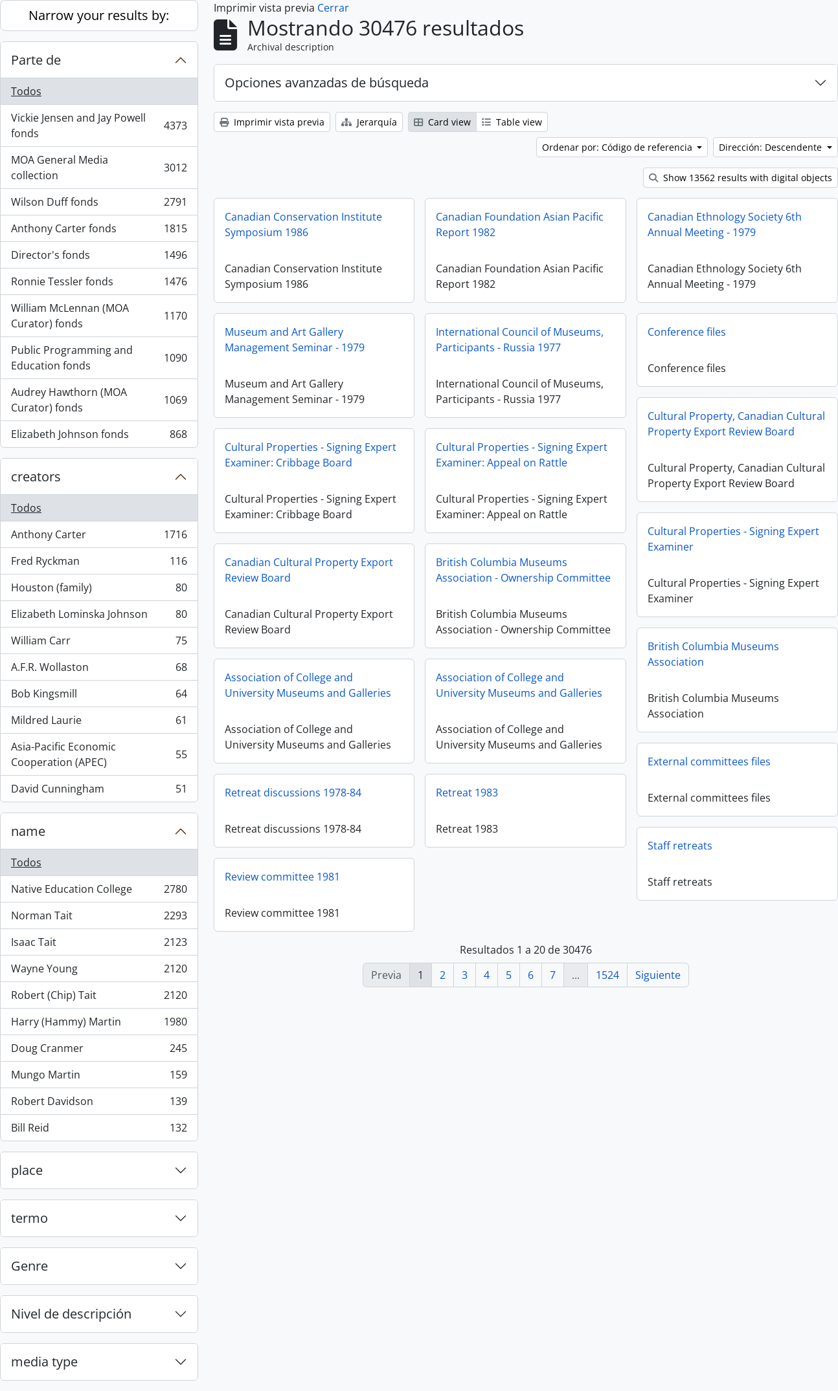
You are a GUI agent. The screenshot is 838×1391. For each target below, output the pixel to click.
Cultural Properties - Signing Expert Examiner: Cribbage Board (310, 455)
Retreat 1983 (529, 792)
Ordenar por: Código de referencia (618, 147)
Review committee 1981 (344, 877)
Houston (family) (98, 590)
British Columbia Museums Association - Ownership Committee (585, 570)
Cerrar (333, 8)
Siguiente (658, 975)
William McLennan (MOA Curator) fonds (98, 316)
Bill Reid (98, 1130)
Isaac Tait (98, 945)
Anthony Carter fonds (98, 231)
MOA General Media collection (98, 167)
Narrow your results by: (98, 15)
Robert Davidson (98, 1104)
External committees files (584, 771)
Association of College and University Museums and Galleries (370, 685)
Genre (29, 1266)
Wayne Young (98, 971)
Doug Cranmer (98, 1051)
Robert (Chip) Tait (98, 998)
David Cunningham (98, 791)
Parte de (36, 60)
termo (29, 1218)
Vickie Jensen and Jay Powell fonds (98, 125)
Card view (442, 122)
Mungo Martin (98, 1077)
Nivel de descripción (71, 1313)
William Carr (98, 643)
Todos (26, 91)
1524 (607, 975)
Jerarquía (369, 122)
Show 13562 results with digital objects (740, 177)
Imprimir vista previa (272, 122)
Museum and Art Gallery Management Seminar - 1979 (295, 340)
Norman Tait (98, 918)
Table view (512, 122)
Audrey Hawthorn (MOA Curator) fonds (98, 400)
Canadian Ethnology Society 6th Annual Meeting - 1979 (725, 224)
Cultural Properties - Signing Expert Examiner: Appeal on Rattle (521, 455)
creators (36, 476)
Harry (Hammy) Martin (98, 1024)
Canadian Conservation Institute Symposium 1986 (303, 224)
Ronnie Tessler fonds (98, 284)
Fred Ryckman (98, 564)
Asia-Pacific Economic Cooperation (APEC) (98, 754)
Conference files (687, 332)
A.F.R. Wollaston (98, 670)
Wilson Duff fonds (98, 204)
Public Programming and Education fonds (98, 358)
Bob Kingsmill (98, 696)
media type (44, 1361)
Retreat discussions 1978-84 (355, 792)
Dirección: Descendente (771, 147)
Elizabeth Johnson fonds (98, 436)
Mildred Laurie (98, 723)
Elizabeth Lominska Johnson (98, 617)
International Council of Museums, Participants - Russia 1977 (520, 340)
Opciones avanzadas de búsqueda (327, 82)
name (28, 831)
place (27, 1170)
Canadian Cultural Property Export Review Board (371, 570)
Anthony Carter (98, 537)
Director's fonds (98, 257)
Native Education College (98, 892)
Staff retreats (555, 855)
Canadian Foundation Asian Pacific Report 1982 (520, 224)
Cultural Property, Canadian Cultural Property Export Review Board (736, 424)
